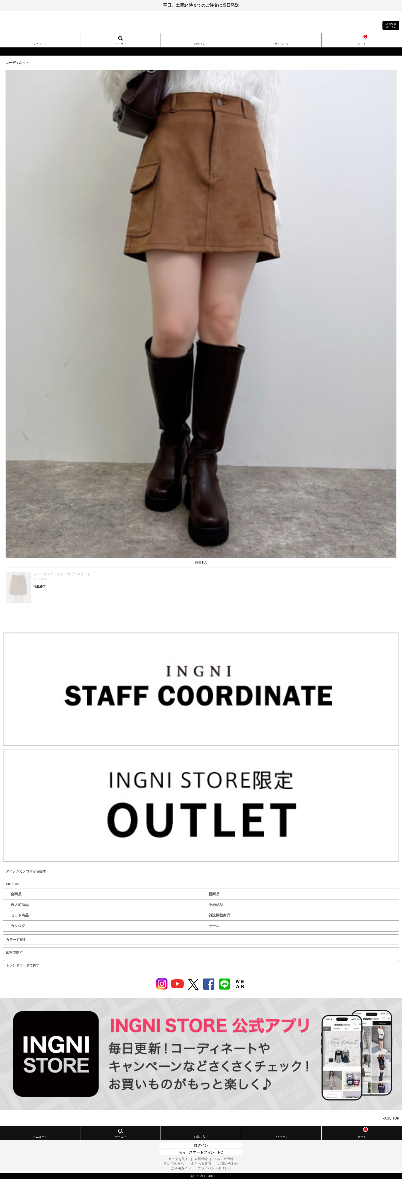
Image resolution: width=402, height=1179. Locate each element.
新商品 (214, 894)
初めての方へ (174, 1163)
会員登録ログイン (390, 25)
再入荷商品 (20, 905)
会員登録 (201, 1159)
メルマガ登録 (224, 1159)
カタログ (18, 926)
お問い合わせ (228, 1163)
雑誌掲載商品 (219, 915)
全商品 (16, 894)
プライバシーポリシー (214, 1168)
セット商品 (20, 915)
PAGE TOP (390, 1118)
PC (220, 1152)
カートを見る (178, 1159)
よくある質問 (201, 1163)
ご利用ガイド (181, 1168)
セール (214, 926)
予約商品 (216, 905)
